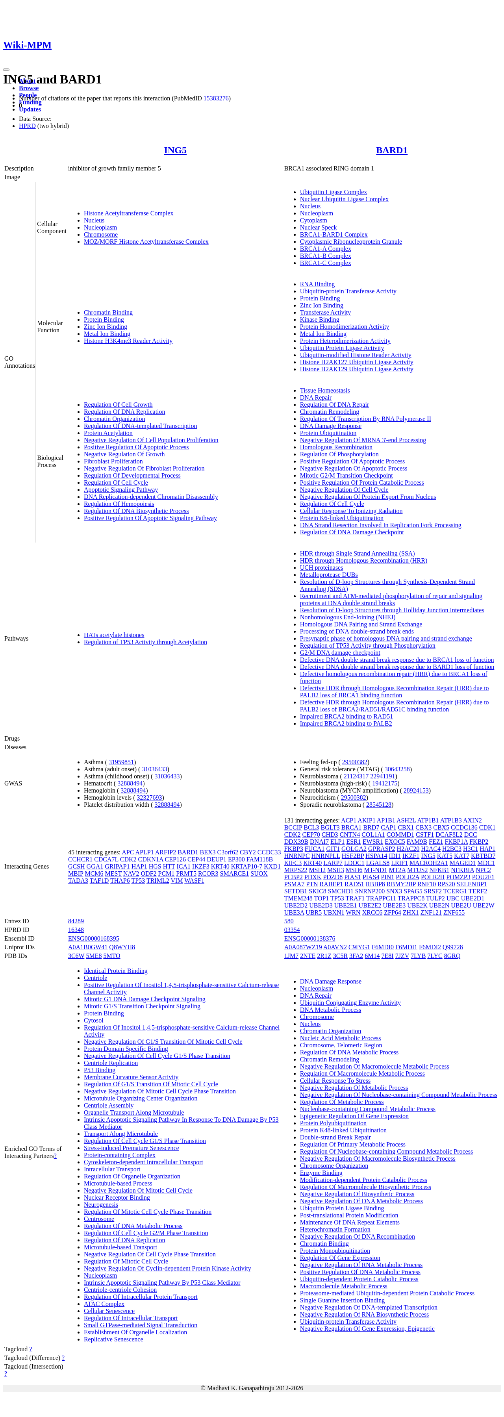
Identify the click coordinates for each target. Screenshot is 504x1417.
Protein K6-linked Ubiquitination (342, 518)
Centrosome (99, 1218)
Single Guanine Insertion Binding (342, 1300)
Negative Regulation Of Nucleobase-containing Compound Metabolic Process (398, 1094)
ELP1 (337, 841)
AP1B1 (386, 820)
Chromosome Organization (334, 1165)
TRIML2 (157, 880)
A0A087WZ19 (303, 947)
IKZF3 (200, 866)
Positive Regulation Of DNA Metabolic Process (360, 1272)
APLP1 (144, 852)
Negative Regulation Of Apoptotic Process (354, 468)
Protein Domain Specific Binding (126, 1048)
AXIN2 (472, 820)
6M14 (372, 955)
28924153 (416, 790)
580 (289, 921)
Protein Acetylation (108, 433)
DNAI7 (319, 841)
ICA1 (184, 866)
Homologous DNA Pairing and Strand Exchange (361, 624)
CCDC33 (269, 852)
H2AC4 (431, 848)
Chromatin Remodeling (329, 411)
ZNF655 (454, 912)
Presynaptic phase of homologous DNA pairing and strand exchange (386, 638)
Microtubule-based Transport (120, 1247)
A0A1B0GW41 (87, 947)
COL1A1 (373, 834)
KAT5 (444, 855)
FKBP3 (293, 848)
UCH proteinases (321, 567)
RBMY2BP (401, 884)
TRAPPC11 (381, 898)
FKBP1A (456, 841)
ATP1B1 (428, 820)
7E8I (388, 955)
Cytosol (94, 1020)
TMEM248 (298, 898)
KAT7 (461, 855)
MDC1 (486, 862)
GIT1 (333, 848)
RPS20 (446, 884)
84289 (76, 921)
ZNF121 (431, 912)
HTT (169, 866)
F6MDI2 (430, 947)
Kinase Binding (319, 319)
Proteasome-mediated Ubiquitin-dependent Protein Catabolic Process (387, 1293)
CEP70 (311, 834)
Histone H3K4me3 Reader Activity (128, 340)
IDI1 (395, 855)
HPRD (27, 125)
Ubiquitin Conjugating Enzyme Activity (350, 1002)
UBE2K (417, 905)
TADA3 (78, 880)
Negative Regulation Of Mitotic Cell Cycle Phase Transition (160, 1091)
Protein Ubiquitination (328, 433)
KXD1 (272, 866)
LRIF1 (399, 862)
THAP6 (120, 880)
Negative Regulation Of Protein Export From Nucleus (368, 496)
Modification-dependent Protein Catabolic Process (363, 1179)
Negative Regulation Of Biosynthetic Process (357, 1194)
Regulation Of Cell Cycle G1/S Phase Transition (145, 1140)
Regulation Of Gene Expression (340, 1257)
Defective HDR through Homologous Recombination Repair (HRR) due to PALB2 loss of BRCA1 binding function (394, 691)
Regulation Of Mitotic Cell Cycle (126, 1261)
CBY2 (248, 852)
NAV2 (131, 873)
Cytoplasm (313, 220)
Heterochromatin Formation (335, 1229)
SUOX (259, 873)
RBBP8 (375, 884)
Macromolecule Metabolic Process (343, 1286)
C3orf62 (227, 852)
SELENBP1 (471, 884)
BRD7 (371, 827)
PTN (312, 884)
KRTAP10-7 (247, 866)
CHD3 (330, 834)
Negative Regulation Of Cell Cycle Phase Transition (150, 1254)
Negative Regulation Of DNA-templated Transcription (368, 1307)
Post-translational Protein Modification (349, 1215)
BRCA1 (351, 827)
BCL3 (311, 827)
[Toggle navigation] (6, 70)
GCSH (76, 866)
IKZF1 (411, 855)
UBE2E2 (370, 905)
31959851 (121, 762)
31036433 (154, 769)
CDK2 (128, 859)
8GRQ (452, 955)
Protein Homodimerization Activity (344, 326)
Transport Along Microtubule (121, 1133)
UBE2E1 (345, 905)
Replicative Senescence (113, 1339)
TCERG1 (455, 891)
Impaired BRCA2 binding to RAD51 (346, 716)
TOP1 (321, 898)
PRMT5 (186, 873)
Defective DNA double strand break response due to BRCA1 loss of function (397, 659)
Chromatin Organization (114, 418)
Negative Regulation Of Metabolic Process (354, 1087)
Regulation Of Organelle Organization (132, 1176)
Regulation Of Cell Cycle (116, 482)
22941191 (382, 776)
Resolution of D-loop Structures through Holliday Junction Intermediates (392, 610)
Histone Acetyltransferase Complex (129, 213)
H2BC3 (451, 848)
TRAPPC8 (411, 898)
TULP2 (435, 898)
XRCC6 (372, 912)
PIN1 (388, 877)
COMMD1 (400, 834)
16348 (76, 929)
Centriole (95, 977)
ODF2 (149, 873)
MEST (113, 873)
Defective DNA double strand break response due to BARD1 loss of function (397, 666)
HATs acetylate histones (114, 635)
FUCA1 (315, 848)
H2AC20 (408, 848)
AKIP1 (366, 820)
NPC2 (483, 870)
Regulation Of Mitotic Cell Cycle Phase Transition (147, 1211)
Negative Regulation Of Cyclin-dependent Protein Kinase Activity (167, 1268)
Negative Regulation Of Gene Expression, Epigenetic (367, 1328)
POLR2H (433, 877)
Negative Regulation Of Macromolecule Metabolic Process (374, 1066)
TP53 (138, 880)
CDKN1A (150, 859)
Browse (29, 88)
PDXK (313, 877)
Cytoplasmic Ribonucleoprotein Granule (351, 241)
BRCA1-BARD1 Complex (334, 234)
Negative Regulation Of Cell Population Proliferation (151, 440)
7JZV (402, 955)
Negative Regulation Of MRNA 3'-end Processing (363, 440)
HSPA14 (376, 855)
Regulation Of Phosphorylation (339, 454)
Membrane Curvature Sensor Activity (131, 1077)
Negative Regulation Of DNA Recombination (357, 1236)
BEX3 (208, 852)
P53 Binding (99, 1070)
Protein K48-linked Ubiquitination (343, 1130)
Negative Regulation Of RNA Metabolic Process (361, 1264)
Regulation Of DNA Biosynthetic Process (136, 511)
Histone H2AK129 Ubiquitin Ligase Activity (356, 369)
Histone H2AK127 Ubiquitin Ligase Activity (356, 362)
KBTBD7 (483, 855)
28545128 (378, 804)
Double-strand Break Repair (335, 1137)
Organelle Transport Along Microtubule (134, 1112)
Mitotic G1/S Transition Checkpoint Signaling (142, 1006)
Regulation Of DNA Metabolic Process (133, 1226)
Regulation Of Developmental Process (132, 475)
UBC (453, 898)
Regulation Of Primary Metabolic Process (353, 1144)
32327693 (149, 797)
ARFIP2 (165, 852)
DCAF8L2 (448, 834)
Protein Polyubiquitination (333, 1123)
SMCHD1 (341, 891)
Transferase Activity (325, 312)
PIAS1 (352, 877)
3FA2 (356, 955)
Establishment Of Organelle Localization (135, 1332)
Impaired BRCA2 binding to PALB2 (346, 723)
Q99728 (453, 947)
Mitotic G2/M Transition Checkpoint (346, 475)
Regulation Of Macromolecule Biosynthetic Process (365, 1187)
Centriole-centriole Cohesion (120, 1289)
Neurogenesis (101, 1204)
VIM (176, 880)
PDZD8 (333, 877)
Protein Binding (104, 319)
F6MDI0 (383, 947)
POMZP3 (458, 877)
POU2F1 (483, 877)
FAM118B (259, 859)
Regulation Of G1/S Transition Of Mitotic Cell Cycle (151, 1084)
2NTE (307, 955)
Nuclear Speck (318, 227)
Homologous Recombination (336, 447)
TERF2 (478, 891)
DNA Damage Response (330, 425)
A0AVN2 (335, 947)
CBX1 (406, 827)
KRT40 (220, 866)
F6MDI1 (406, 947)
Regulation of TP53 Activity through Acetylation (145, 642)
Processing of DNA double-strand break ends (357, 631)
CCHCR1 (80, 859)
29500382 (354, 762)
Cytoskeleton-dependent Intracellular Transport (143, 1162)
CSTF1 (425, 834)
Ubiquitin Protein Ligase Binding (342, 1208)
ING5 (175, 150)
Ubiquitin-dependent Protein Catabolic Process (359, 1279)
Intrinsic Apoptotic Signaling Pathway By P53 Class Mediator (162, 1282)
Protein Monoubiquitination (335, 1250)
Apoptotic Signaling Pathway (121, 489)
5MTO (111, 955)
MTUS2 (417, 870)
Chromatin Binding (108, 312)
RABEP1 (331, 884)
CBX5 (441, 827)
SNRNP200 (370, 891)
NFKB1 (440, 870)
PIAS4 (371, 877)
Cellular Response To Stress (335, 1080)
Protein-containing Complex (120, 1155)
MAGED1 (463, 862)
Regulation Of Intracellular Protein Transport (141, 1296)
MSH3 (335, 870)
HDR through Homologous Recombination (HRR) (364, 560)
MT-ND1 (375, 870)
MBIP (75, 873)
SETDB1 (296, 891)
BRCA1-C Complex (325, 262)
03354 (292, 929)
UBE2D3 (321, 905)
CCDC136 (464, 827)
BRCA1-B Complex (325, 255)
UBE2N (439, 905)
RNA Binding (317, 284)
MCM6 (94, 873)
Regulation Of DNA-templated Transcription (140, 425)
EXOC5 (395, 841)
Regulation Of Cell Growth (118, 404)
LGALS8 (378, 862)
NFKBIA (462, 870)
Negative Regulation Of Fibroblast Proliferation (144, 468)
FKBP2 (478, 841)
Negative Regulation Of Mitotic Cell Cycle (138, 1190)
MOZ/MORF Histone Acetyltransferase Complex (146, 241)
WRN (353, 912)
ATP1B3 (451, 820)
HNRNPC (297, 855)
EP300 (236, 859)
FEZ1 (436, 841)
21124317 (356, 776)
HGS (155, 866)
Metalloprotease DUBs (329, 574)
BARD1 (392, 150)
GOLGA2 (354, 848)
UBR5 (314, 912)
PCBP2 (293, 877)
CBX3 (423, 827)
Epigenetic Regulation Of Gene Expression (354, 1116)
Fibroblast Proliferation (113, 461)
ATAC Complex (104, 1303)
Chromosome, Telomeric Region (341, 1045)
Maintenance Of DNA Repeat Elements (350, 1222)
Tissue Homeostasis (325, 390)
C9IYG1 (359, 947)
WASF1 (194, 880)
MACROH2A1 (429, 862)
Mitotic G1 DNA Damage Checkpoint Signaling (145, 999)
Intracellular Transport (112, 1169)
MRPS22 (296, 870)
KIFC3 (293, 862)
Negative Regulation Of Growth (124, 454)
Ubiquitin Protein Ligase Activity (342, 348)
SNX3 (394, 891)
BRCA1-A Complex (325, 248)
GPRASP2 (381, 848)
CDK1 (487, 827)
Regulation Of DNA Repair (334, 404)
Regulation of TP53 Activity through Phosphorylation (367, 645)
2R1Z (324, 955)
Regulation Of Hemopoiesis (119, 503)
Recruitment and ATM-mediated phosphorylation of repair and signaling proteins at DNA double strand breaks (391, 599)
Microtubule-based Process (118, 1183)
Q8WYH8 (122, 947)
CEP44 (196, 859)
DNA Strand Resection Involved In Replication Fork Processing (380, 525)
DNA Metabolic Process (330, 1009)
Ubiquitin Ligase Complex (333, 192)
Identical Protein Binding (116, 970)
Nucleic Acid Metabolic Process (340, 1038)
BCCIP (293, 827)
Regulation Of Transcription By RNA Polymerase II (365, 418)
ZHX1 (411, 912)
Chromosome (101, 234)
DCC (470, 834)
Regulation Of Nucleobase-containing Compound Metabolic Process (386, 1151)
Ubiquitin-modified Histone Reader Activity (355, 355)
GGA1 (95, 866)
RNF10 (426, 884)
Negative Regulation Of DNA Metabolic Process (361, 1201)
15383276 (216, 98)
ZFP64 (392, 912)
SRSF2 (433, 891)
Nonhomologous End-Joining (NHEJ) (348, 617)
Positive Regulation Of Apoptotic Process (136, 447)
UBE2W (484, 905)
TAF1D (99, 880)
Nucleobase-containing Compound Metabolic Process (367, 1109)
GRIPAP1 (117, 866)
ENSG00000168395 (93, 938)
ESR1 (353, 841)
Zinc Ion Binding (105, 326)
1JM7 (291, 955)
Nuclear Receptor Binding (117, 1197)
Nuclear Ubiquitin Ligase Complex (344, 199)
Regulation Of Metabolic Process (342, 1101)
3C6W (76, 955)
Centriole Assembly (109, 1105)
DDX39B (296, 841)
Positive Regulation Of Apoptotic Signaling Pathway (150, 518)
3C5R (340, 955)
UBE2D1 (473, 898)
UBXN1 (333, 912)
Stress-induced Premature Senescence (131, 1148)
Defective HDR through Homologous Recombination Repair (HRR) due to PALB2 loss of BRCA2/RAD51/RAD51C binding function (394, 706)
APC (128, 852)
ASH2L (406, 820)
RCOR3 (208, 873)
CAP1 (388, 827)
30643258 (397, 769)
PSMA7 (294, 884)
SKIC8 (317, 891)
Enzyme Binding (321, 1172)
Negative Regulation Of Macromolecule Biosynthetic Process (378, 1158)
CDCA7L (106, 859)
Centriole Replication (111, 1063)
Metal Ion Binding (107, 333)
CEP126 (175, 859)
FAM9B (417, 841)
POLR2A (407, 877)
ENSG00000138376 (309, 938)
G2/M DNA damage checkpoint (340, 652)
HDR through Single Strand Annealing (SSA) (357, 553)
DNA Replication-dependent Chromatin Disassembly (151, 496)
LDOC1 (354, 862)
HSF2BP (353, 855)
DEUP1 (216, 859)
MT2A (397, 870)
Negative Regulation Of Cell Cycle (344, 489)
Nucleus (94, 220)
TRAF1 (355, 898)
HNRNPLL (325, 855)
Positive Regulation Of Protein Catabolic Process (362, 482)
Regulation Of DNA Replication (124, 411)
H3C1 (470, 848)
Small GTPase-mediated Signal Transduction (140, 1325)
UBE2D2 (296, 905)
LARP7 (333, 862)
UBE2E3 (394, 905)
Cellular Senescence (109, 1311)
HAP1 (139, 866)
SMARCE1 (234, 873)
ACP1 (348, 820)
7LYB (418, 955)
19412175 (384, 783)
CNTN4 (350, 834)
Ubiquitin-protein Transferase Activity (348, 291)
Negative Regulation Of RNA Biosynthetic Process (364, 1314)
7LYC (434, 955)
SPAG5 (413, 891)
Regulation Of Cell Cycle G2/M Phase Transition (146, 1233)
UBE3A (294, 912)
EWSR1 (373, 841)
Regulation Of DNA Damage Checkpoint (352, 532)
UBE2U (461, 905)
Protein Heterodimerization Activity (345, 340)
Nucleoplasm (100, 227)
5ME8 (94, 955)
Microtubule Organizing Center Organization (141, 1098)
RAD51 (354, 884)
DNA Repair (316, 397)
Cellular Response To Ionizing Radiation (351, 511)
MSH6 (354, 870)
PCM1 (166, 873)
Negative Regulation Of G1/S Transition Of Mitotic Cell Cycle (163, 1041)
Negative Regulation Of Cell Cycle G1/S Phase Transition (157, 1055)
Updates (30, 109)
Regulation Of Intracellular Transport (131, 1318)
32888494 (130, 783)
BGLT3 (330, 827)
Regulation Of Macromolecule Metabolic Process (362, 1073)
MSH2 (317, 870)
